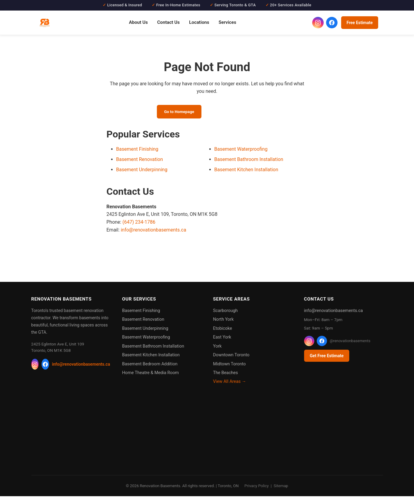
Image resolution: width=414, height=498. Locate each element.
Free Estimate (360, 22)
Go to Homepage (175, 112)
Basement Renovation (139, 161)
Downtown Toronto (231, 356)
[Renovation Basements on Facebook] (332, 22)
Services (227, 22)
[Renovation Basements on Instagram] (318, 22)
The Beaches (225, 374)
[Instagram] (35, 366)
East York (222, 339)
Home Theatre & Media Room (150, 374)
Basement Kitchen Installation (246, 171)
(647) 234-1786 (139, 224)
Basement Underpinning (141, 171)
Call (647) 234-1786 (234, 112)
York (217, 348)
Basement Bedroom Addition (150, 365)
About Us (138, 22)
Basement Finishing (137, 151)
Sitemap (281, 487)
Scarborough (225, 312)
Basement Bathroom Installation (248, 161)
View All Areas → (229, 383)
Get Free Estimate (327, 357)
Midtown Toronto (229, 365)
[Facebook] (45, 366)
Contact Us (168, 22)
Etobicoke (222, 330)
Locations (199, 22)
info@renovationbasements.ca (153, 231)
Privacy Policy (256, 487)
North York (223, 321)
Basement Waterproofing (241, 151)
